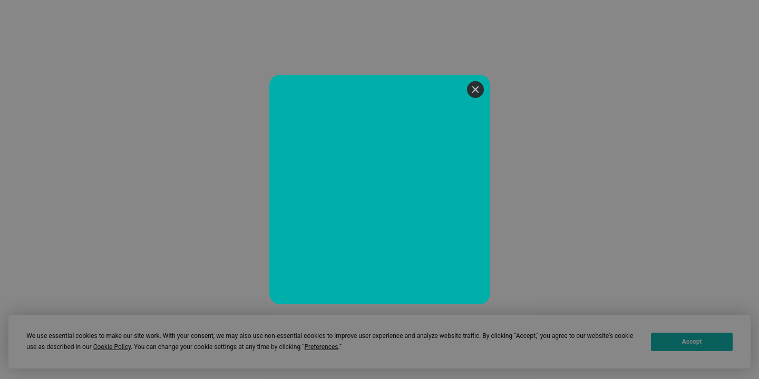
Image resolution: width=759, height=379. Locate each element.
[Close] (475, 89)
